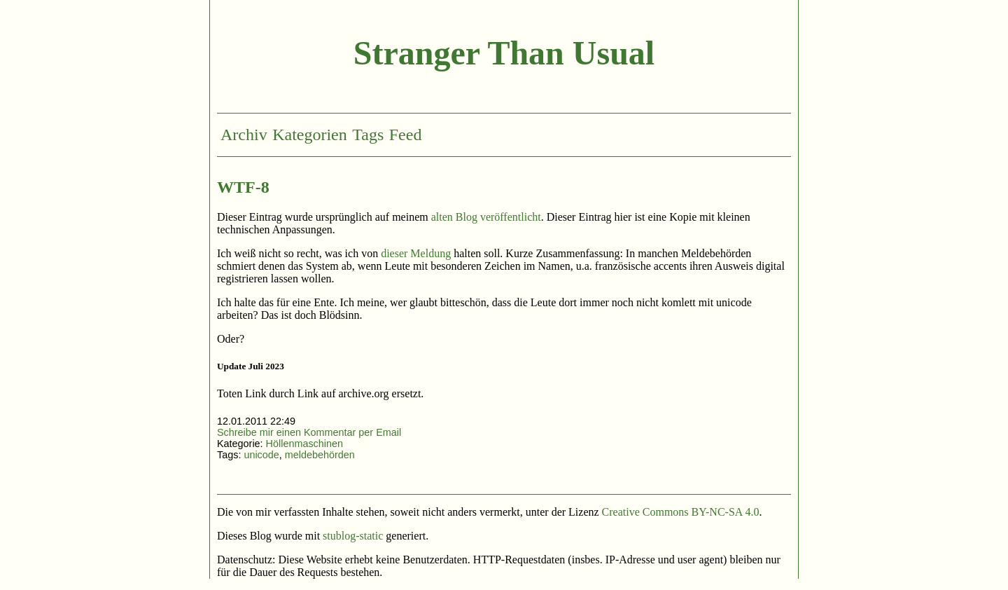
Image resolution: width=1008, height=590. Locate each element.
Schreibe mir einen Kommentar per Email (309, 432)
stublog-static (353, 536)
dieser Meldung (416, 253)
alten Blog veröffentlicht (486, 217)
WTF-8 (243, 187)
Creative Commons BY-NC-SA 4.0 (681, 512)
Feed (405, 134)
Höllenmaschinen (304, 443)
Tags (368, 134)
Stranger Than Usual (504, 52)
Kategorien (309, 134)
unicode (261, 454)
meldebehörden (320, 454)
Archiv (243, 134)
